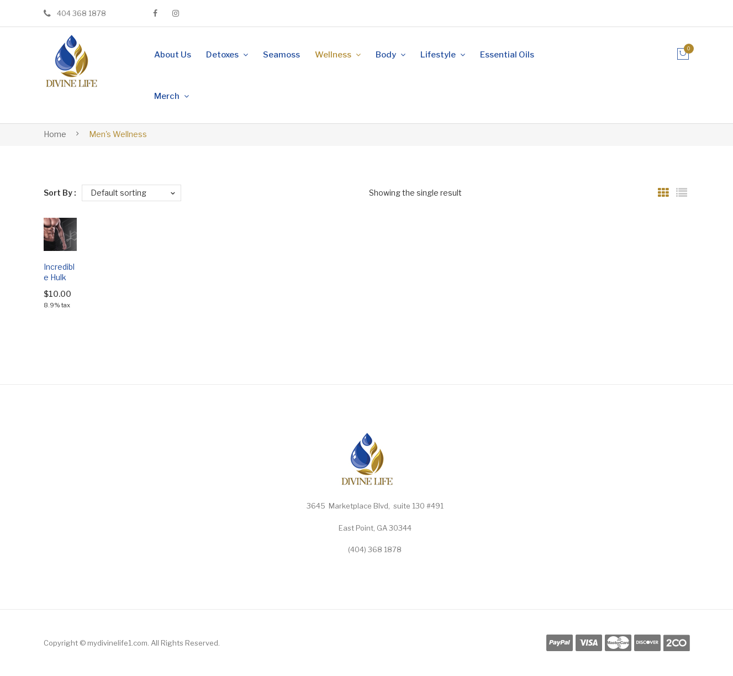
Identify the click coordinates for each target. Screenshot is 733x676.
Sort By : (60, 192)
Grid (663, 193)
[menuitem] (172, 54)
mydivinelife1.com (117, 642)
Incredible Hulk (59, 272)
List (681, 193)
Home (55, 134)
